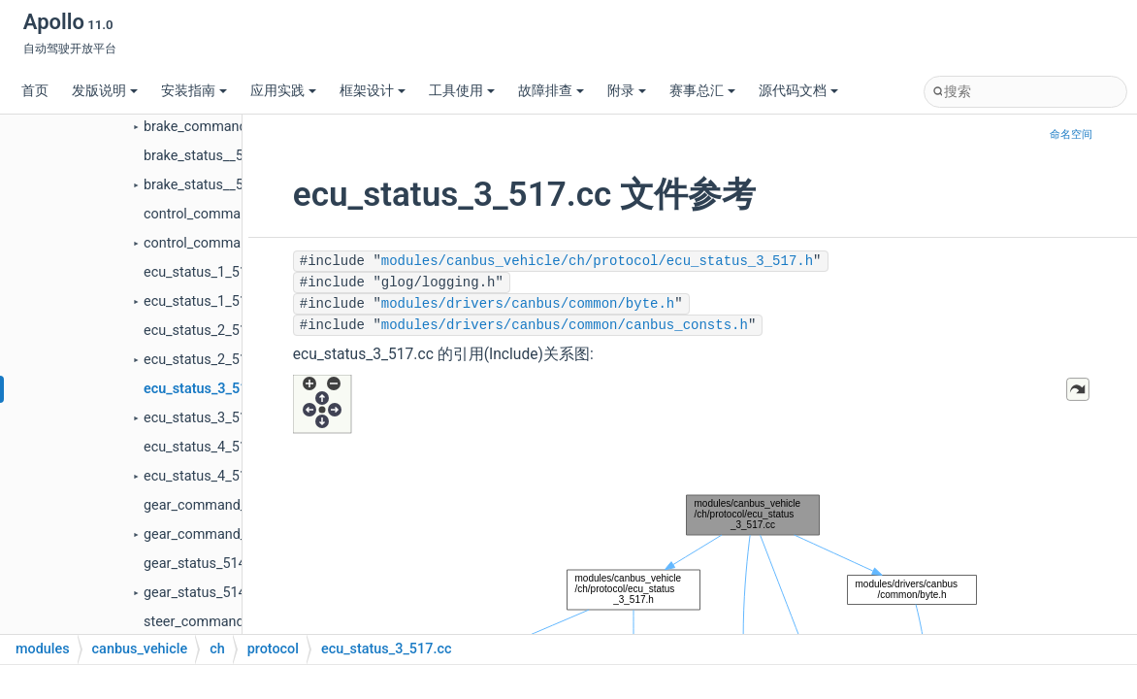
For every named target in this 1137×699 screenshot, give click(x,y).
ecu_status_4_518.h (205, 476)
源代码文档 (798, 91)
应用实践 (283, 91)
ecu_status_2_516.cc (209, 330)
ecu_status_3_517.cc (209, 389)
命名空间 (1071, 134)
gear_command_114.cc (216, 505)
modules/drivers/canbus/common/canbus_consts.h (564, 325)
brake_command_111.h (216, 126)
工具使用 (462, 91)
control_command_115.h (221, 243)
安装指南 (194, 91)
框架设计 (373, 91)
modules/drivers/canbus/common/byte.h (527, 304)
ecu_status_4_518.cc (209, 447)
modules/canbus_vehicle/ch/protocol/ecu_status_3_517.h (597, 261)
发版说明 (105, 91)
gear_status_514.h (200, 592)
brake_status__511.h (207, 185)
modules (43, 649)
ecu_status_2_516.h (205, 359)
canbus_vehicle (140, 649)
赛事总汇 (702, 91)
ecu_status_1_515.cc (209, 272)
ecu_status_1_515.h (205, 301)
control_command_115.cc (224, 214)
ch (217, 649)
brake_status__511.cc (210, 156)
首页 (35, 91)
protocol (273, 649)
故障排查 (551, 91)
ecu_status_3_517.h (205, 418)
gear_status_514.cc (204, 563)
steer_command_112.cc (218, 622)
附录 (626, 91)
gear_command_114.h (212, 534)
